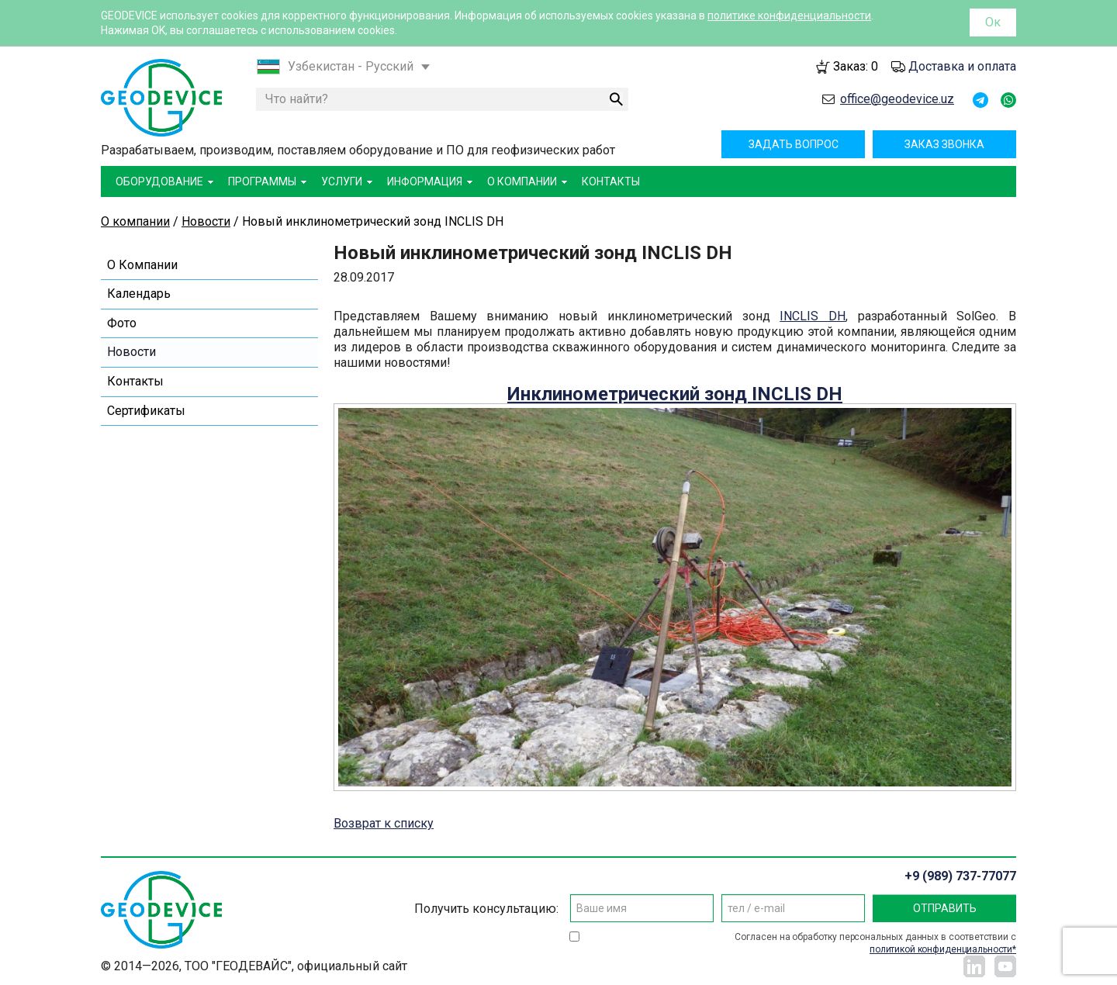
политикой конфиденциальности (941, 949)
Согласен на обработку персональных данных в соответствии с (875, 943)
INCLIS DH (813, 316)
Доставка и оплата (962, 66)
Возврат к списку (384, 823)
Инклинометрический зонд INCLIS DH (674, 394)
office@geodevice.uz (897, 99)
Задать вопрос (794, 144)
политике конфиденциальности (789, 15)
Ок (993, 22)
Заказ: (855, 66)
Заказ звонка (944, 144)
